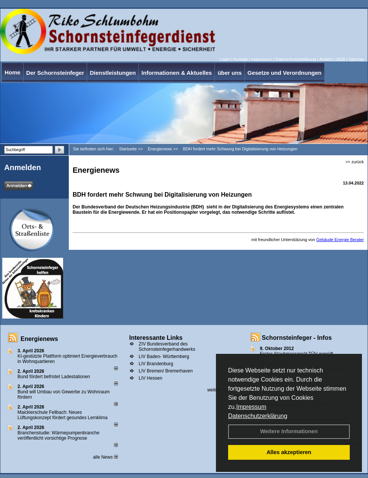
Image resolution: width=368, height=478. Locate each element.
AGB (340, 59)
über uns (229, 72)
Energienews (39, 339)
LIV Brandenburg (156, 363)
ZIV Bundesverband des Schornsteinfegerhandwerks (167, 346)
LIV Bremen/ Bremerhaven (166, 371)
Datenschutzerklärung (257, 416)
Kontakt (240, 59)
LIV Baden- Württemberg (164, 356)
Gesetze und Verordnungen (284, 72)
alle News (105, 457)
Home (13, 72)
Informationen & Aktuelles (176, 72)
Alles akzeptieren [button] (288, 452)
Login (225, 59)
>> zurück (355, 161)
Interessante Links (156, 337)
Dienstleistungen (113, 72)
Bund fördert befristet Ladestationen (53, 376)
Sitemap (356, 59)
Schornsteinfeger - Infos (297, 337)
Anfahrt (326, 59)
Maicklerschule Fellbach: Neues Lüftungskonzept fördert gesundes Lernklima (62, 415)
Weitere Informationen (289, 431)
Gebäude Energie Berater (340, 239)
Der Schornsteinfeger (55, 72)
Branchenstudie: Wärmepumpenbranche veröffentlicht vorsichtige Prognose (58, 435)
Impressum (251, 407)
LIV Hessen (150, 378)
